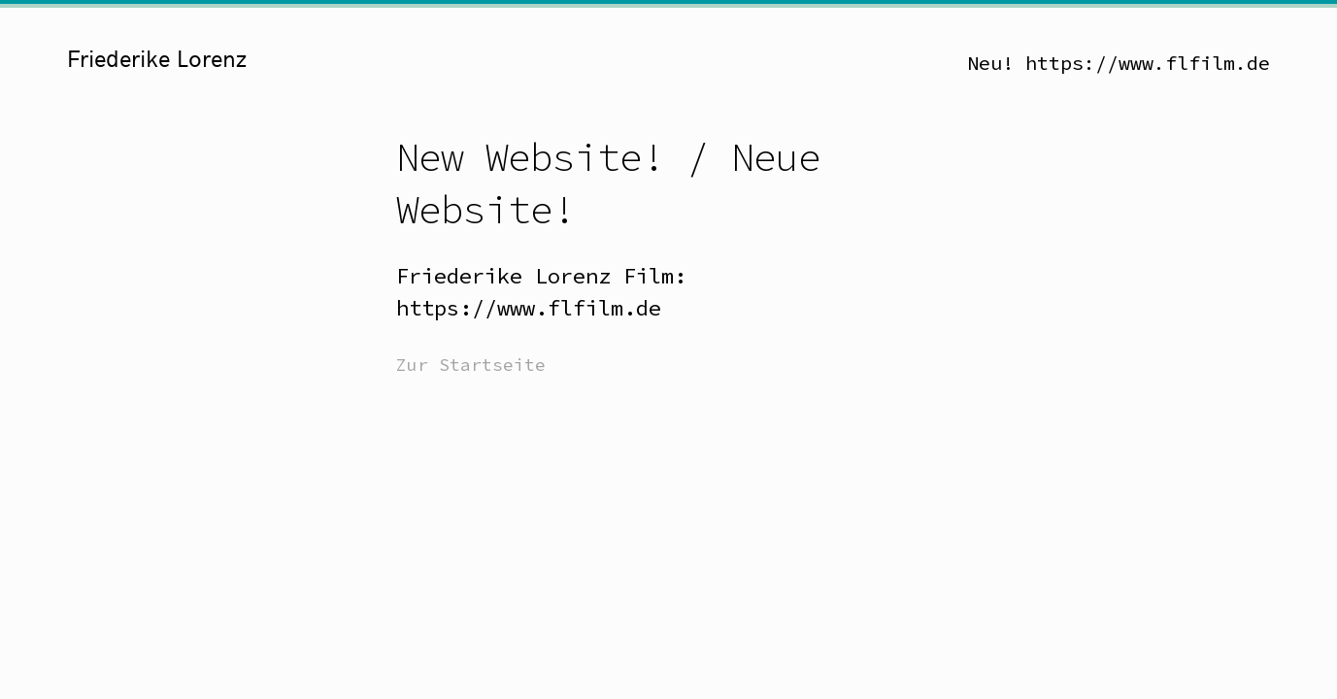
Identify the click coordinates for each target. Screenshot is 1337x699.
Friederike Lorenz (157, 60)
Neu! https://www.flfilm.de (1118, 63)
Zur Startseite (471, 364)
